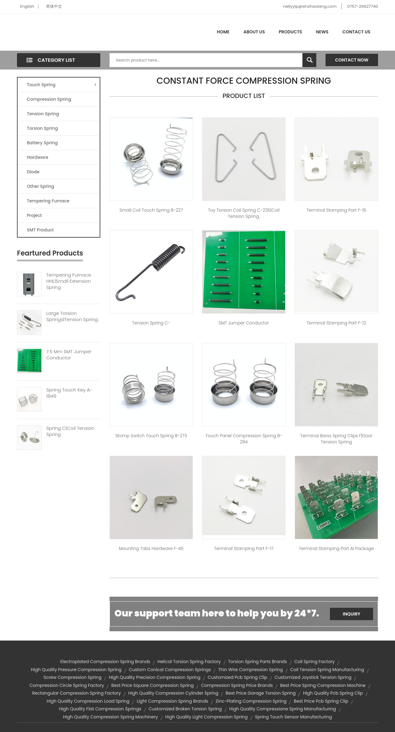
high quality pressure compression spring (76, 669)
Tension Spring (43, 114)
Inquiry (351, 614)
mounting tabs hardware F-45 (151, 548)
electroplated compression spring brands (105, 661)
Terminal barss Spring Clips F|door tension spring (336, 439)
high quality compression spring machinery (110, 717)
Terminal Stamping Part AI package (336, 548)
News (322, 32)
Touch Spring (62, 85)
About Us (254, 32)
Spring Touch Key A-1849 (69, 393)
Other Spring (40, 186)
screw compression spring (73, 677)
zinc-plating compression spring (250, 701)
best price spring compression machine (323, 685)
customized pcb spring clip (237, 677)
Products (290, 32)
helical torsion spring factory (189, 661)
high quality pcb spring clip (333, 693)
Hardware (37, 157)
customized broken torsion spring (185, 709)
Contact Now (351, 60)
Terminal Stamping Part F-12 (336, 323)
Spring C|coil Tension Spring (70, 431)
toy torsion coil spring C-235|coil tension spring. (244, 213)
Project (34, 215)
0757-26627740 (362, 6)
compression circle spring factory (66, 685)
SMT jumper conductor (244, 323)
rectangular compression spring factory (76, 693)
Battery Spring (42, 143)
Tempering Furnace (48, 201)
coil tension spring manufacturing (327, 669)
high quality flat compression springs (100, 709)
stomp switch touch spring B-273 (151, 436)
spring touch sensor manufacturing (293, 717)
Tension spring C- (151, 323)
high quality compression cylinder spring (173, 693)
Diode (33, 172)
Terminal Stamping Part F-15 (336, 210)
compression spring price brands (237, 685)
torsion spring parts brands (257, 661)
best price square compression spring (152, 685)
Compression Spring (49, 99)
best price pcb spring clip (321, 701)
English (27, 6)
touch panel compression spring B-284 (244, 439)
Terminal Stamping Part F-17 (243, 548)
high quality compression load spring (88, 701)
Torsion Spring (42, 128)
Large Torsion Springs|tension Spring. (72, 316)
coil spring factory (314, 661)
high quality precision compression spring (155, 677)
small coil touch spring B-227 (151, 210)
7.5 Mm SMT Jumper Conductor (68, 355)
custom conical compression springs (170, 669)
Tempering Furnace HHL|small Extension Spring (68, 281)
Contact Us (356, 32)
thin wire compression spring (250, 669)
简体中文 (54, 6)
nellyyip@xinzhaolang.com (309, 6)
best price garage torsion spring (261, 693)
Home (223, 32)
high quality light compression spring (206, 717)
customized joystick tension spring (313, 677)
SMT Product (40, 230)
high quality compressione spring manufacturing (282, 709)
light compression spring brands (172, 701)
